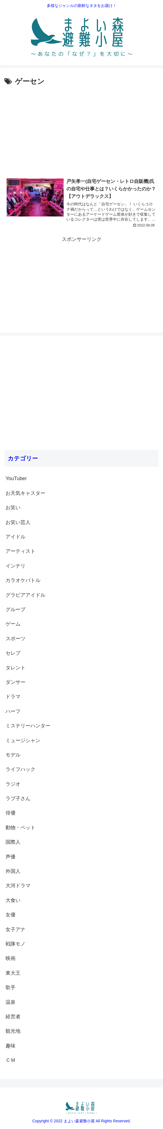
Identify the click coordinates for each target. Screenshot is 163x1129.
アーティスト (20, 551)
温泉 (10, 1002)
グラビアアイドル (25, 595)
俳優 (10, 813)
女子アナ (15, 929)
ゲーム (13, 624)
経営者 (13, 1016)
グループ (15, 609)
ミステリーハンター (28, 726)
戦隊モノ (15, 944)
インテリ (15, 566)
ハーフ (13, 711)
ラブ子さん (18, 798)
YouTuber (16, 478)
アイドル (15, 537)
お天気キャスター (25, 493)
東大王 (13, 973)
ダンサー (15, 682)
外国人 (13, 871)
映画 (10, 958)
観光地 (13, 1031)
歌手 (10, 987)
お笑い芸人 (18, 522)
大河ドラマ (18, 885)
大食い (13, 900)
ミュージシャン (23, 740)
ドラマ (13, 696)
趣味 (10, 1046)
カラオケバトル (23, 580)
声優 (10, 857)
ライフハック (20, 769)
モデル (13, 755)
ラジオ (13, 784)
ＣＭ (10, 1060)
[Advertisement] (81, 129)
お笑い (13, 507)
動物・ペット (20, 827)
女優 (10, 915)
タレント (15, 668)
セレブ (13, 653)
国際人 (13, 842)
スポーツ (15, 638)
